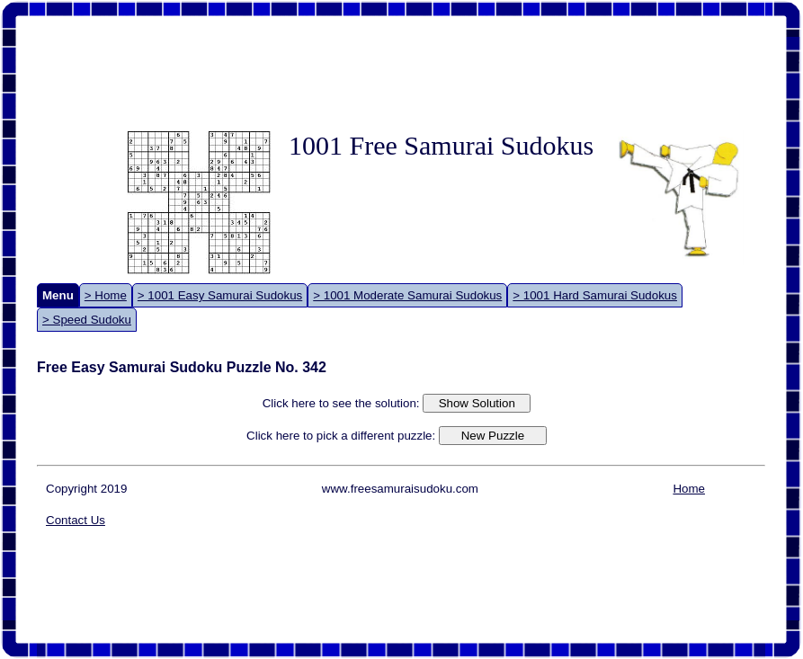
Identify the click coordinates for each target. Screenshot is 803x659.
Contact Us (75, 520)
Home (689, 488)
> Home (106, 295)
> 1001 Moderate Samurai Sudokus (407, 295)
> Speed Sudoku (86, 319)
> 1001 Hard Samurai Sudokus (595, 295)
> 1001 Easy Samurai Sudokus (220, 295)
